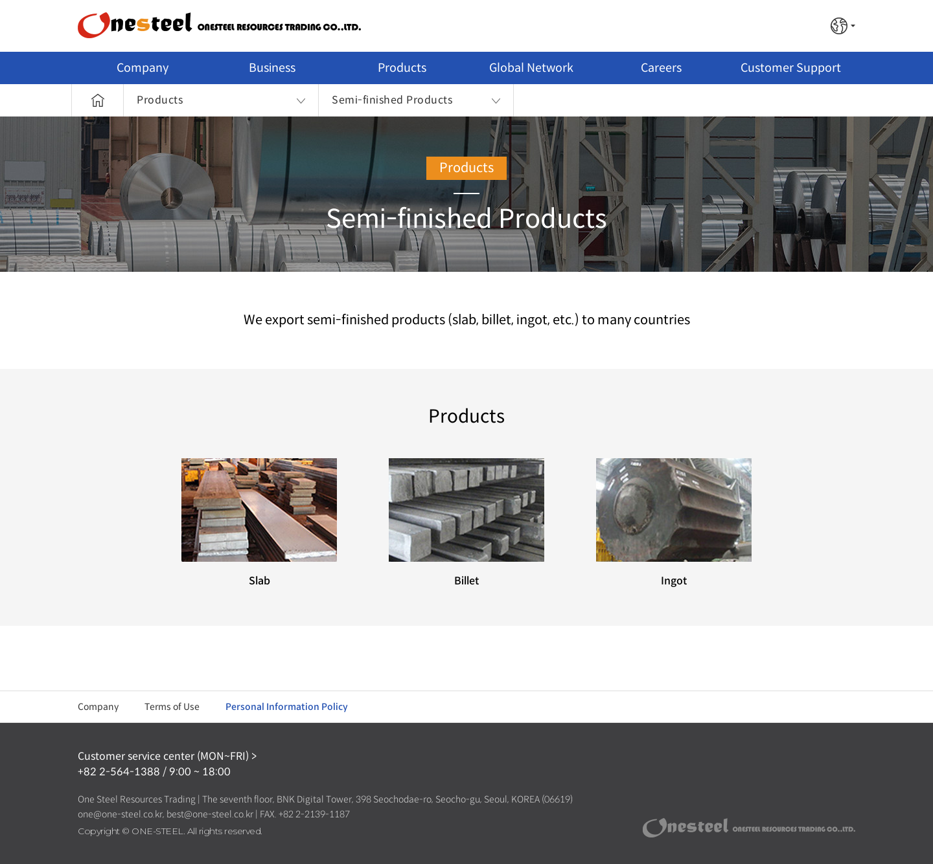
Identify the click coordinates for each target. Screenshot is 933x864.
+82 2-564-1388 (119, 772)
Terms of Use (172, 707)
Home (97, 100)
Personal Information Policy (286, 707)
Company (98, 707)
